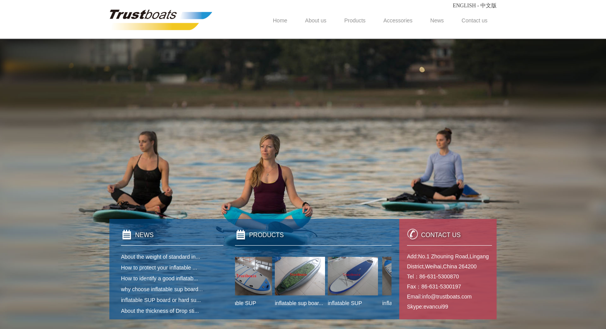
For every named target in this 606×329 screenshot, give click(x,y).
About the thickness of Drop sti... (160, 311)
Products (355, 20)
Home (280, 20)
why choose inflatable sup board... (162, 289)
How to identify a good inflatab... (159, 278)
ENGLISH (464, 5)
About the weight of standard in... (160, 257)
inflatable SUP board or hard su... (161, 300)
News (437, 20)
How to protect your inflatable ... (159, 268)
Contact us (474, 20)
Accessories (397, 20)
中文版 (488, 5)
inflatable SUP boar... (248, 303)
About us (315, 20)
